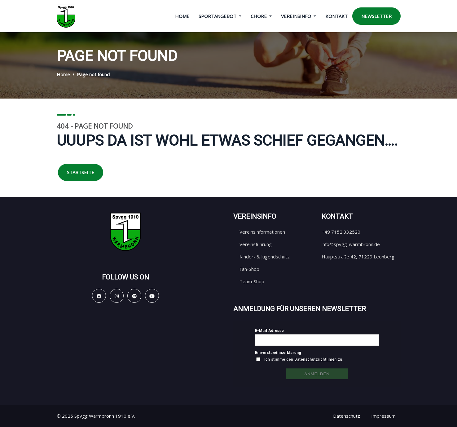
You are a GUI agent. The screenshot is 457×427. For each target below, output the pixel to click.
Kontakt (336, 16)
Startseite (80, 172)
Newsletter (376, 16)
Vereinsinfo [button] (296, 16)
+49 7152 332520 (341, 232)
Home (182, 16)
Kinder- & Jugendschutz (264, 256)
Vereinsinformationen (262, 232)
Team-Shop (251, 281)
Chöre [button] (259, 16)
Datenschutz (346, 416)
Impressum (383, 416)
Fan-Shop (249, 269)
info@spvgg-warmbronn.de (351, 244)
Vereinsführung (255, 244)
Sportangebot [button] (218, 16)
